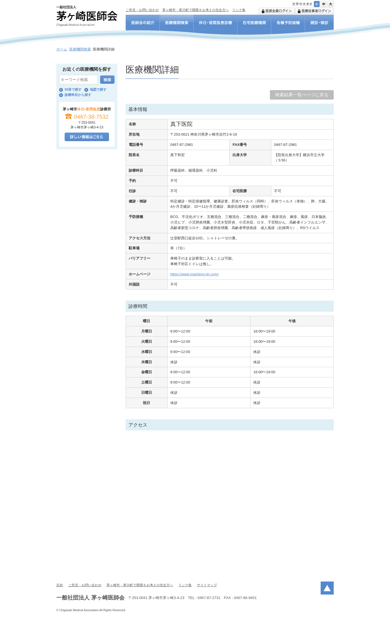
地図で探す (98, 90)
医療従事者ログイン (314, 11)
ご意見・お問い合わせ (142, 10)
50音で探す (73, 90)
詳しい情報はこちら (87, 137)
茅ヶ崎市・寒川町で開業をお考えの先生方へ (195, 10)
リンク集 (238, 10)
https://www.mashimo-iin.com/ (194, 274)
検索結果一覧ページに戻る (301, 94)
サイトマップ (207, 585)
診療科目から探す (78, 95)
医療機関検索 (80, 49)
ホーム (61, 49)
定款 (59, 585)
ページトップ (327, 588)
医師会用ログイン (277, 11)
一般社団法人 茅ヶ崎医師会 (86, 16)
